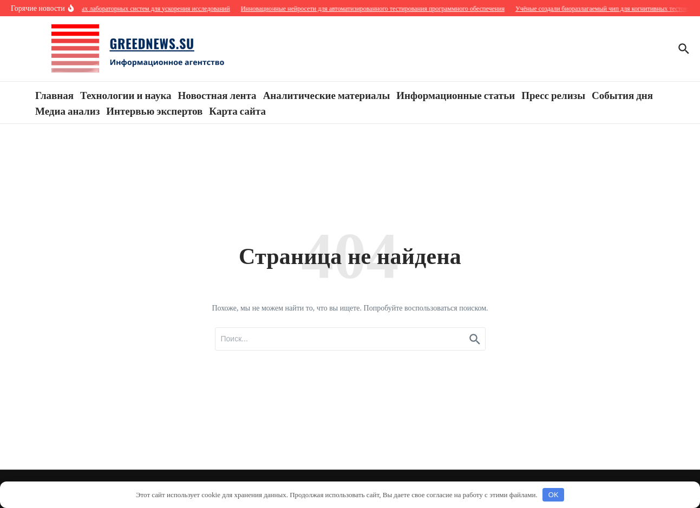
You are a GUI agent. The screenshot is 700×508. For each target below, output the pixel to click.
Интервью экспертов (154, 110)
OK (553, 495)
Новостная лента (217, 94)
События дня (622, 94)
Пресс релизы (553, 94)
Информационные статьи (455, 94)
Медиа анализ (67, 110)
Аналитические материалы (326, 94)
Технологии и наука (125, 94)
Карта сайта (237, 110)
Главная (54, 94)
